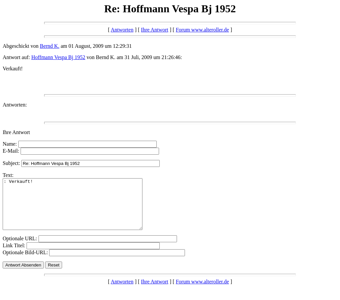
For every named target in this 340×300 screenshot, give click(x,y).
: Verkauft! (81, 209)
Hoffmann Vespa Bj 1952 (58, 57)
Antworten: (15, 105)
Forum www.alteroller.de (202, 30)
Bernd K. (49, 46)
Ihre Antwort (154, 30)
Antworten (122, 30)
